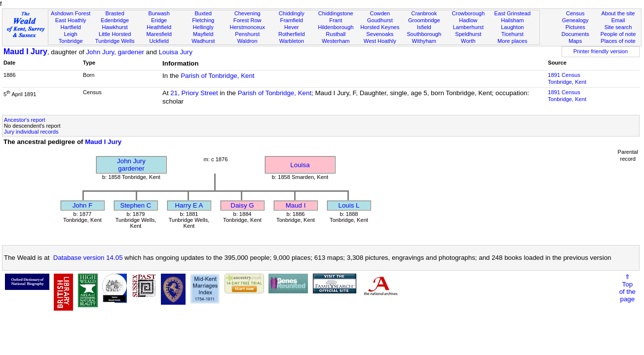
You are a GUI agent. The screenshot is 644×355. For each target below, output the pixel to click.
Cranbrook (424, 13)
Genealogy (575, 20)
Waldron (247, 41)
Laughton (512, 27)
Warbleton (291, 41)
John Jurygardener (131, 164)
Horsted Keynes (379, 27)
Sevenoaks (379, 34)
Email (618, 20)
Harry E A (189, 205)
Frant (335, 20)
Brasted (115, 13)
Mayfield (203, 34)
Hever (291, 27)
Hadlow (468, 20)
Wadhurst (203, 41)
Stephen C (136, 205)
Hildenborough (335, 27)
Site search (618, 27)
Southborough (424, 34)
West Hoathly (380, 41)
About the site (618, 13)
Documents (575, 34)
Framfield (291, 20)
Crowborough (468, 13)
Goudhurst (380, 20)
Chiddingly (291, 13)
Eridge (159, 20)
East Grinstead (512, 13)
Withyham (424, 41)
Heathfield (159, 27)
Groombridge (424, 20)
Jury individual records (31, 132)
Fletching (203, 20)
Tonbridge (71, 41)
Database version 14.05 (88, 257)
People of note (618, 34)
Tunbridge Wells (115, 41)
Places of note (618, 41)
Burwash (159, 13)
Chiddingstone (335, 13)
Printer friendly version (600, 51)
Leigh (70, 34)
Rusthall (335, 34)
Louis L (349, 205)
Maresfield (159, 34)
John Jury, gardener (115, 52)
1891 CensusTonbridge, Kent (567, 78)
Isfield (424, 27)
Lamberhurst (468, 27)
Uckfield (159, 41)
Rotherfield (291, 34)
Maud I (296, 205)
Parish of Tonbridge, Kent (217, 75)
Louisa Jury (175, 52)
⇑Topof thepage (627, 288)
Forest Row (247, 20)
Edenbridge (115, 20)
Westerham (336, 41)
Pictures (575, 27)
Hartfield (70, 27)
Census (575, 13)
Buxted (203, 13)
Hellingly (203, 27)
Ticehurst (512, 34)
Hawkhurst (114, 27)
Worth (468, 41)
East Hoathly (70, 20)
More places (512, 41)
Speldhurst (468, 34)
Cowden (380, 13)
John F (83, 205)
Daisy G (242, 205)
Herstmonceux (247, 27)
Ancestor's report (24, 120)
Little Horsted (115, 34)
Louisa (299, 165)
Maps (575, 41)
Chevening (247, 13)
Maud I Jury (25, 51)
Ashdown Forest (70, 13)
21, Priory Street (194, 93)
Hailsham (512, 20)
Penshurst (247, 34)
